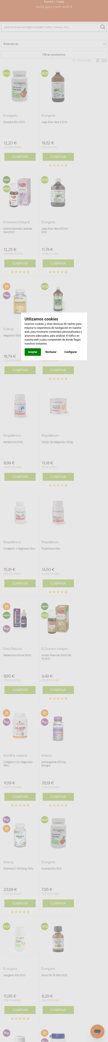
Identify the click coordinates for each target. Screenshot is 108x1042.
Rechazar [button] (50, 352)
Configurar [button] (70, 352)
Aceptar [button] (32, 352)
